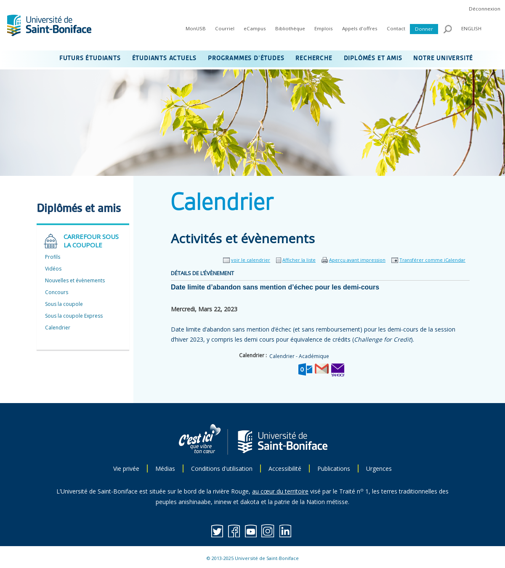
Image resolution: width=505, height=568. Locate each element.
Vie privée (126, 468)
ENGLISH (471, 28)
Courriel (224, 28)
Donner (424, 29)
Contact (396, 28)
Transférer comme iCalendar (432, 260)
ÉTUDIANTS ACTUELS (164, 58)
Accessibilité (284, 468)
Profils (52, 256)
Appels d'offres (359, 28)
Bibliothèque (290, 28)
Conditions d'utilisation (221, 468)
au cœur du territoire (280, 491)
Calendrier (57, 327)
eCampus (255, 28)
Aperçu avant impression (357, 260)
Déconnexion (484, 8)
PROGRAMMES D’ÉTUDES (246, 58)
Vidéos (53, 268)
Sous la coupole (64, 304)
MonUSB (196, 28)
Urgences (379, 468)
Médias (165, 468)
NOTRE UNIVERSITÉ (443, 58)
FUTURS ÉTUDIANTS (90, 58)
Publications (333, 468)
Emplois (323, 28)
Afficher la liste (299, 260)
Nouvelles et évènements (75, 280)
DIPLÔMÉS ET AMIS (373, 58)
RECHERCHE (313, 58)
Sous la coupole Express (74, 315)
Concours (56, 292)
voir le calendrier (250, 260)
